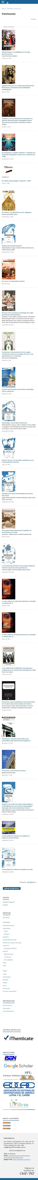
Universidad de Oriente (9, 940)
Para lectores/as (7, 1005)
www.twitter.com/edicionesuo (13, 1157)
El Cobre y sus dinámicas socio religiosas (16, 212)
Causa (4, 974)
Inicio (4, 8)
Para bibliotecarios (8, 1011)
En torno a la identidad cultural (13, 281)
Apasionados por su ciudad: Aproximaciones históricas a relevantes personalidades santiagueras (18, 87)
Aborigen (6, 934)
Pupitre (5, 982)
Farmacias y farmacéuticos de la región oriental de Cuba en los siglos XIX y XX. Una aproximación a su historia (17, 354)
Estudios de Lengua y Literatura (12, 943)
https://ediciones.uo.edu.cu (21, 1159)
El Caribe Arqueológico (10, 991)
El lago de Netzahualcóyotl (11, 246)
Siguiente (30, 882)
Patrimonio (8, 957)
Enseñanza (6, 945)
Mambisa (5, 980)
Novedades (6, 917)
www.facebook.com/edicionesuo (19, 1156)
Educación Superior (8, 925)
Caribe (6, 931)
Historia (10, 8)
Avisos (5, 985)
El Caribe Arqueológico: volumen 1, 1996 (16, 181)
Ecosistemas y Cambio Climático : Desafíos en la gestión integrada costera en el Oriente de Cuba (18, 154)
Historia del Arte (8, 954)
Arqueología (6, 928)
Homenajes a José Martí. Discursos (14, 423)
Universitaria (7, 977)
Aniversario (6, 988)
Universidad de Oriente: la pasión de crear (17, 869)
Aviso (4, 965)
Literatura (6, 937)
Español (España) (8, 902)
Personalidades (8, 960)
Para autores (6, 1008)
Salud (4, 963)
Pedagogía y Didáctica (10, 948)
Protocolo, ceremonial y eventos (14, 771)
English (5, 905)
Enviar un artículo (11, 888)
